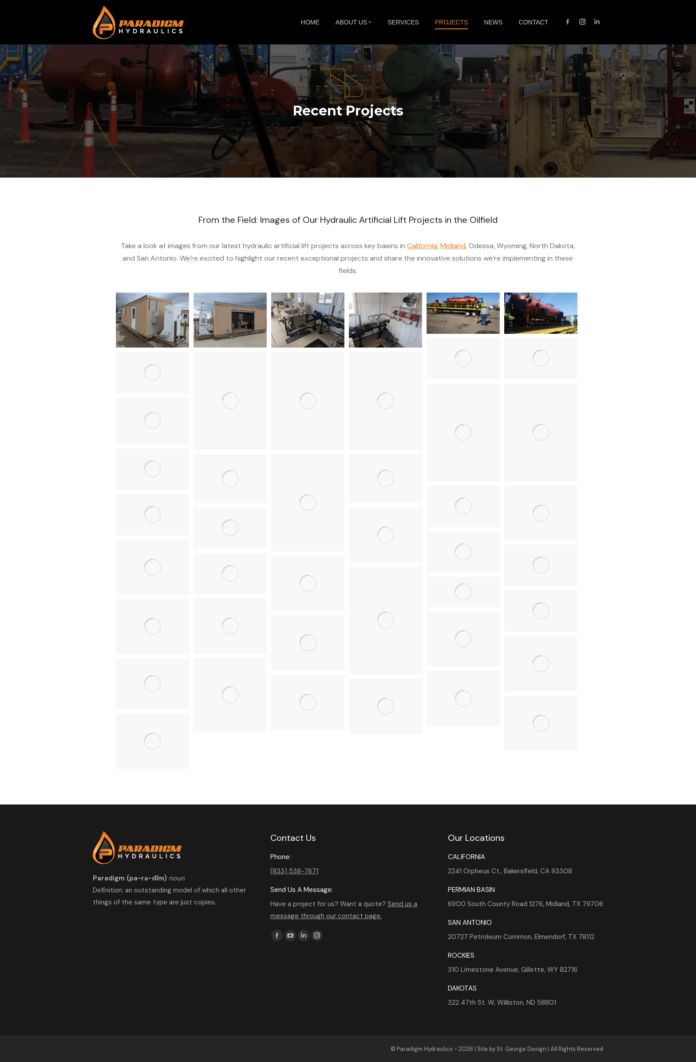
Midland (453, 245)
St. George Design (521, 1049)
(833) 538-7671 (294, 871)
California (422, 245)
